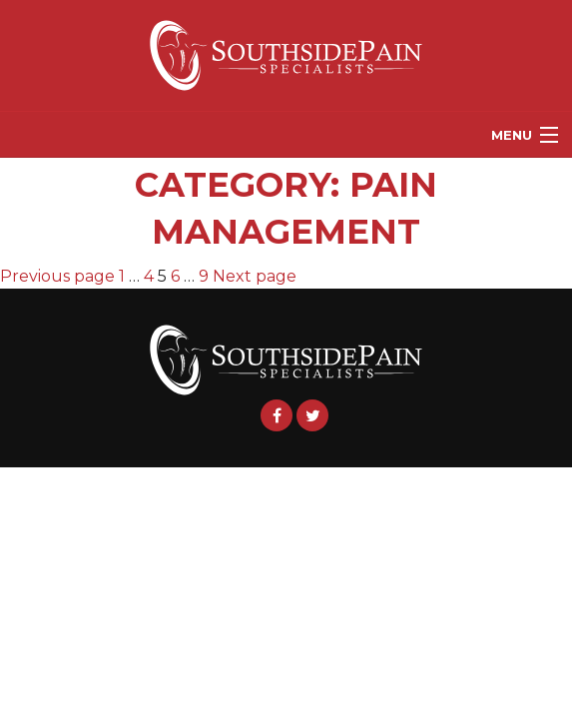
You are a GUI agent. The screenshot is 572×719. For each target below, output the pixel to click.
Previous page (57, 276)
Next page (254, 276)
